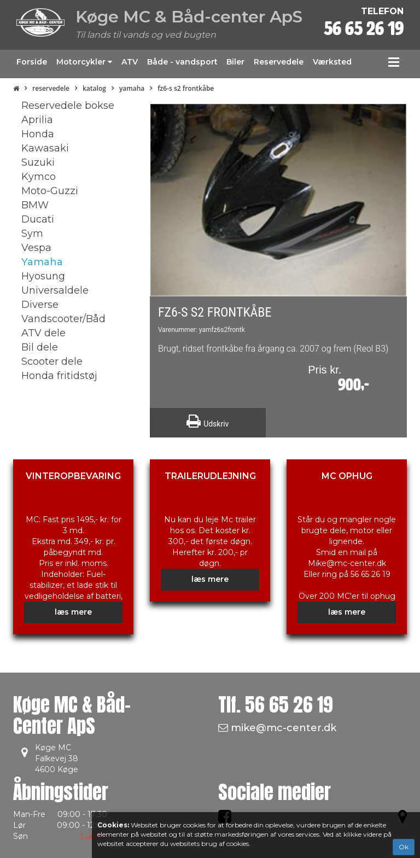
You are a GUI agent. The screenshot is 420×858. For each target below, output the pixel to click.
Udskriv (207, 421)
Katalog (94, 88)
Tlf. (275, 704)
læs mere (73, 612)
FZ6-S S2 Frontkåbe (186, 88)
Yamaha (131, 88)
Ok (404, 847)
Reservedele (50, 88)
